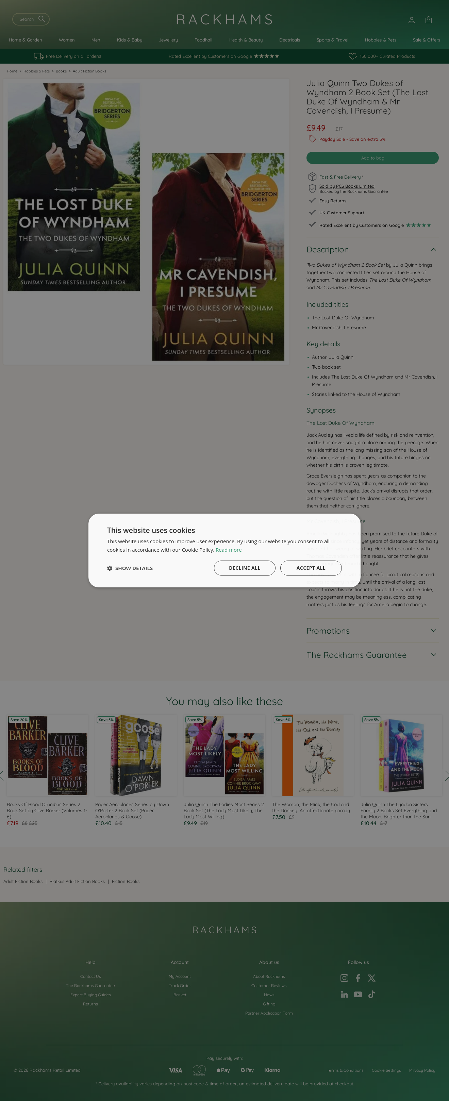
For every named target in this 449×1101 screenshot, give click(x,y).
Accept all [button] (311, 568)
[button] (130, 568)
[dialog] (224, 550)
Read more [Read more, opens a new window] (229, 549)
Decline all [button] (244, 568)
